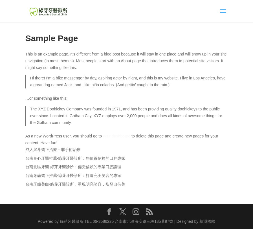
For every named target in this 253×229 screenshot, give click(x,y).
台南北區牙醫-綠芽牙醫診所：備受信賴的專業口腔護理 (73, 166)
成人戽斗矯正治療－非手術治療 (53, 149)
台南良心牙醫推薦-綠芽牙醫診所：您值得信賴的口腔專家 (75, 158)
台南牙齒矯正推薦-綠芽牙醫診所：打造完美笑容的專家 (73, 175)
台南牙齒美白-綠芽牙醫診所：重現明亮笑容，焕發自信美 (75, 184)
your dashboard (116, 136)
